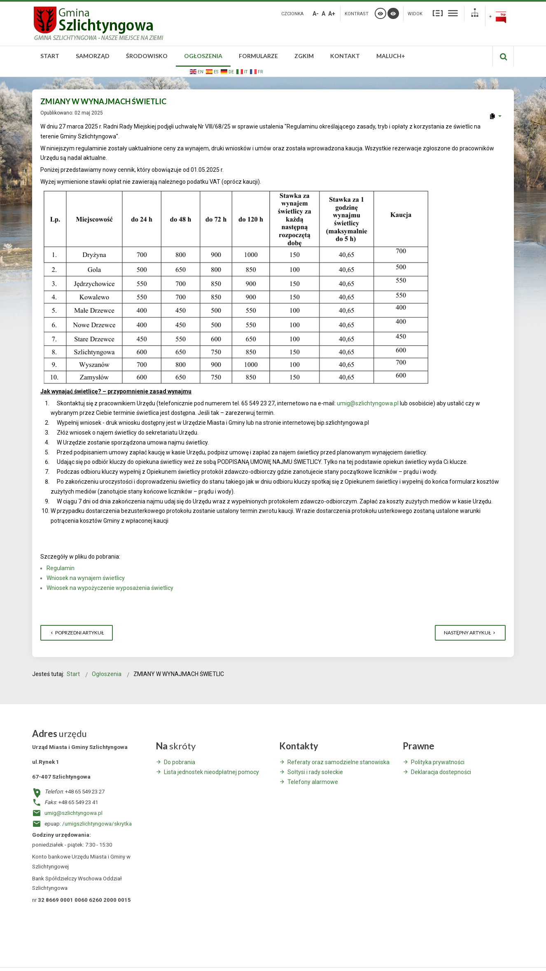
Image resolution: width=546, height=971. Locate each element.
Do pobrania (179, 762)
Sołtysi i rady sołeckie (315, 772)
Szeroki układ (453, 13)
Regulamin (61, 568)
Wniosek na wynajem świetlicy (86, 578)
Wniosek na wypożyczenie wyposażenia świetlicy (110, 588)
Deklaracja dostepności (441, 772)
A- (316, 13)
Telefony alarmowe (312, 782)
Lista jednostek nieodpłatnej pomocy (211, 772)
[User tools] (495, 116)
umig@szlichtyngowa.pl (368, 403)
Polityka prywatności (437, 762)
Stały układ (438, 13)
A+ (331, 13)
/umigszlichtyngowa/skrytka (97, 824)
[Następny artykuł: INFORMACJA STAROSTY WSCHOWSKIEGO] (470, 633)
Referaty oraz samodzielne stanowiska (338, 762)
